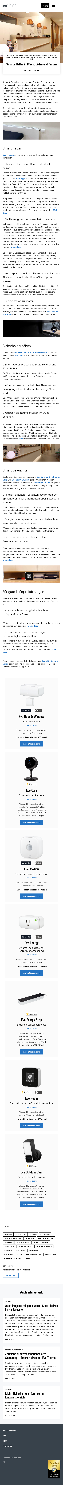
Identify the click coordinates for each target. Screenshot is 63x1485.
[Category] (31, 1226)
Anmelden (10, 1275)
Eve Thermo (8, 154)
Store (45, 6)
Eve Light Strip (42, 482)
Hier (21, 438)
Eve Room (31, 1098)
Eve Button (21, 1234)
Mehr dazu (16, 247)
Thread (27, 1258)
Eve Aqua (8, 1234)
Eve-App (20, 178)
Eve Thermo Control (13, 1254)
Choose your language (12, 1458)
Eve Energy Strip (31, 1020)
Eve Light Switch (20, 479)
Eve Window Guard (12, 1258)
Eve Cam (19, 355)
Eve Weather (50, 1254)
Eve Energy (42, 476)
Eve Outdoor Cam (31, 1172)
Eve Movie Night (25, 1246)
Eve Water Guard (33, 1254)
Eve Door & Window (37, 352)
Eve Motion (21, 352)
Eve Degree (45, 1234)
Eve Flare (8, 1242)
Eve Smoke (20, 1250)
